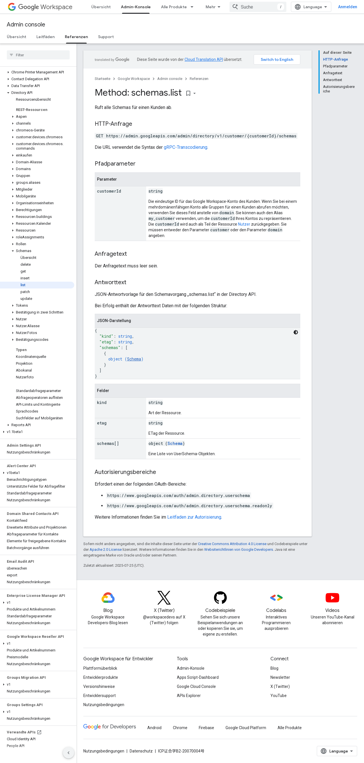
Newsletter (280, 677)
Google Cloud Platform (246, 727)
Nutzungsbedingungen (103, 704)
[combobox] (257, 7)
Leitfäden (45, 36)
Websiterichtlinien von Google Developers (238, 549)
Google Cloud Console (196, 686)
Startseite (102, 79)
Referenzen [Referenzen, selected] (76, 36)
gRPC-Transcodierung (185, 147)
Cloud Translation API (204, 59)
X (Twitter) (280, 686)
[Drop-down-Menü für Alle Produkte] (193, 7)
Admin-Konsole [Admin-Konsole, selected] (136, 6)
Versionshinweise (99, 686)
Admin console (26, 24)
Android (154, 727)
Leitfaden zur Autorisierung (194, 517)
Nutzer (244, 224)
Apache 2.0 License (106, 549)
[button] (37, 72)
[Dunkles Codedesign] (295, 332)
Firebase (206, 727)
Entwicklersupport (99, 695)
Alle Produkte (174, 6)
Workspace (45, 7)
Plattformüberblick (100, 668)
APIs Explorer (189, 695)
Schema (134, 359)
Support (106, 36)
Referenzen (199, 79)
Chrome (180, 727)
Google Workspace (134, 79)
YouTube (278, 695)
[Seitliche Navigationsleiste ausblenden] (68, 752)
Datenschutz (141, 751)
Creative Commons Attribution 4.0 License (232, 544)
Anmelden (347, 7)
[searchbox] (38, 54)
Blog (274, 668)
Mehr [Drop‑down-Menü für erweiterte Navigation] (211, 6)
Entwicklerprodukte (100, 677)
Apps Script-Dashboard (198, 677)
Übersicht (101, 6)
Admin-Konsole (190, 668)
